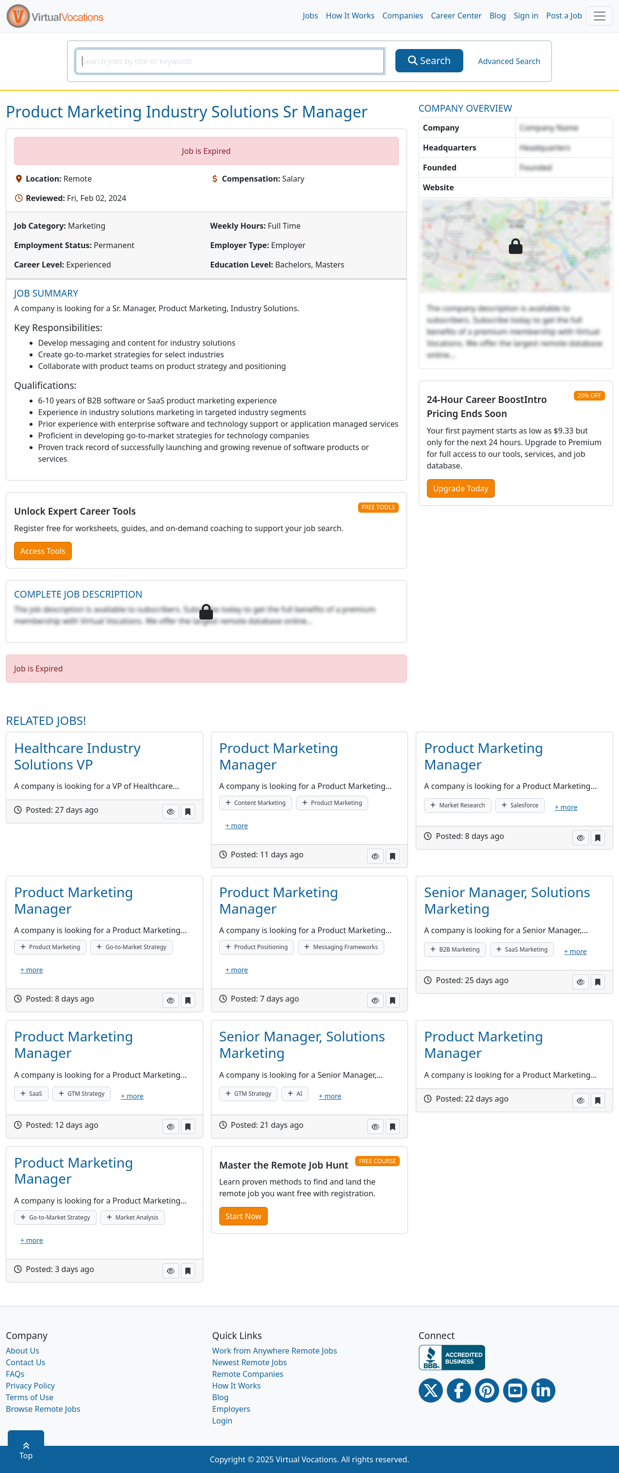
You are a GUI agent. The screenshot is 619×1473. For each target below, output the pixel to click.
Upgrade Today (461, 488)
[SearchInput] (230, 61)
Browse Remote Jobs (43, 1409)
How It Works (350, 15)
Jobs (310, 15)
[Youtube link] (515, 1390)
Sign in (526, 15)
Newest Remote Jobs (249, 1362)
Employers (231, 1409)
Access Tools (42, 551)
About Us (22, 1350)
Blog (497, 15)
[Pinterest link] (487, 1390)
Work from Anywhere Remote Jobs (274, 1350)
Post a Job (564, 15)
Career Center (456, 15)
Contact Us (25, 1362)
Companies (402, 15)
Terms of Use (29, 1397)
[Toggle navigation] (599, 16)
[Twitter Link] (431, 1390)
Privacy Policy (30, 1385)
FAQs (15, 1374)
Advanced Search (509, 61)
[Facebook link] (459, 1390)
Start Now (243, 1216)
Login (222, 1420)
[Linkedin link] (543, 1390)
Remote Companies (247, 1374)
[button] (171, 811)
